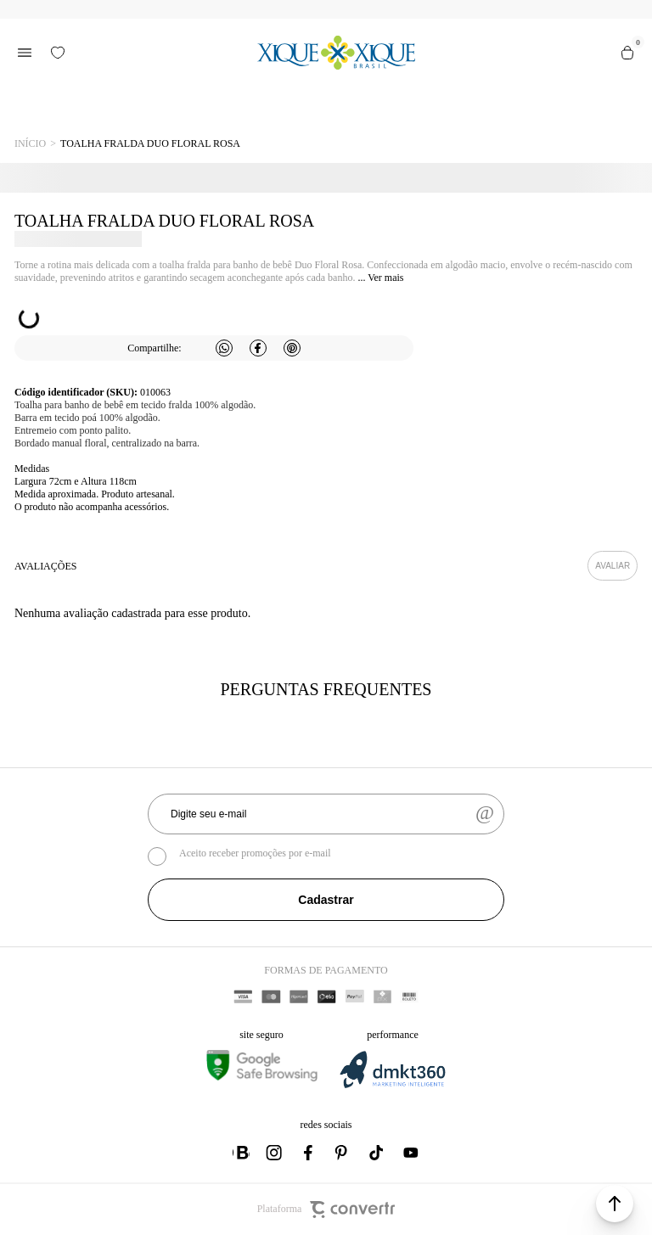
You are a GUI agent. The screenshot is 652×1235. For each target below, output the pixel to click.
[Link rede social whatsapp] (241, 1152)
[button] (614, 1203)
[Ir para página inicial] (30, 144)
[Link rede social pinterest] (343, 1152)
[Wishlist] (58, 52)
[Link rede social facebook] (309, 1152)
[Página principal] (336, 53)
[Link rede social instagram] (275, 1152)
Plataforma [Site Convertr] (326, 1209)
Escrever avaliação (612, 566)
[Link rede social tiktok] (377, 1152)
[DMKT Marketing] (392, 1085)
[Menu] (24, 52)
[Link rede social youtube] (411, 1152)
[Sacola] (627, 52)
